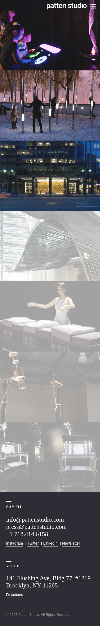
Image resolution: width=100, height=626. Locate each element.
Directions (14, 595)
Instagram (14, 543)
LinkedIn (50, 543)
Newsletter (71, 543)
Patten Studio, (29, 615)
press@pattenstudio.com (36, 526)
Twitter (33, 543)
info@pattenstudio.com (35, 519)
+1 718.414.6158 (27, 533)
